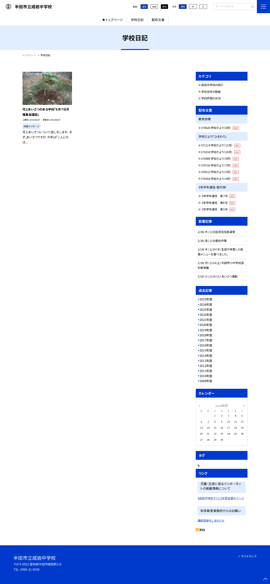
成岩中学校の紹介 (212, 85)
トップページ (114, 19)
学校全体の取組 (211, 92)
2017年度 (206, 340)
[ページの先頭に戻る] (265, 579)
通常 (144, 6)
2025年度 (206, 299)
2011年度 (206, 370)
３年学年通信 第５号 (218, 209)
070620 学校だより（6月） (220, 128)
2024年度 (206, 304)
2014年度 (206, 355)
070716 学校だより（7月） (220, 165)
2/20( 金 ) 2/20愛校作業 (212, 241)
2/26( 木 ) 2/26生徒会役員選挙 (216, 232)
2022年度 (206, 314)
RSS (202, 529)
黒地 (164, 6)
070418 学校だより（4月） (220, 179)
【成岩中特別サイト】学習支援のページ (221, 498)
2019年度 (206, 330)
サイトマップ (248, 556)
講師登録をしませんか (211, 520)
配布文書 (158, 19)
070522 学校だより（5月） (220, 172)
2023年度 (206, 309)
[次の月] (244, 405)
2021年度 (206, 319)
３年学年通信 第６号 (218, 203)
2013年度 (206, 360)
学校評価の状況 (211, 98)
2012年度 (206, 365)
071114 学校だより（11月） (220, 145)
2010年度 (206, 376)
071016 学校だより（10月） (220, 152)
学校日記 (137, 19)
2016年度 (206, 345)
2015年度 (206, 350)
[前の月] (199, 405)
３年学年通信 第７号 (218, 196)
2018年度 (206, 335)
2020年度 (206, 324)
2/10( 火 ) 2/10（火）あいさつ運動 (217, 276)
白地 (154, 6)
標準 (183, 6)
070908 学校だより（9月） (220, 158)
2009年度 (206, 381)
